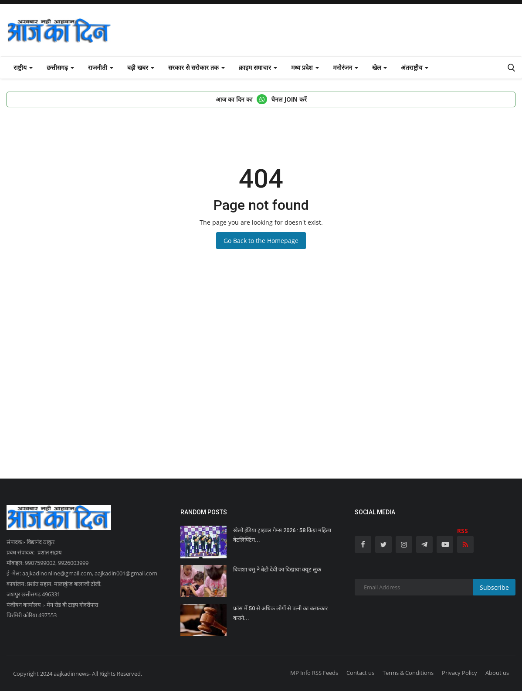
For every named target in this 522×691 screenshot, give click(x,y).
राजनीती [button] (100, 67)
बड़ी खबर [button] (140, 67)
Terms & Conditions (408, 673)
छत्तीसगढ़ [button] (60, 67)
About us (497, 673)
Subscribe (494, 587)
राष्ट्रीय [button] (23, 67)
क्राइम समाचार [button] (258, 67)
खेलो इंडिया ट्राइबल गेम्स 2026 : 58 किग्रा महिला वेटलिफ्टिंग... (282, 535)
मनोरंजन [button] (345, 67)
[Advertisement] (261, 391)
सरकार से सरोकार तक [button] (196, 67)
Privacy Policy (459, 673)
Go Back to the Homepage (261, 240)
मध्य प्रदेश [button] (305, 67)
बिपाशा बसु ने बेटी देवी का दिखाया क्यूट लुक (277, 569)
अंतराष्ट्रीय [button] (414, 67)
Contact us (360, 673)
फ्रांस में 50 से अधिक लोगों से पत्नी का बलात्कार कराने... (280, 613)
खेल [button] (379, 67)
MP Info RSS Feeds (314, 673)
